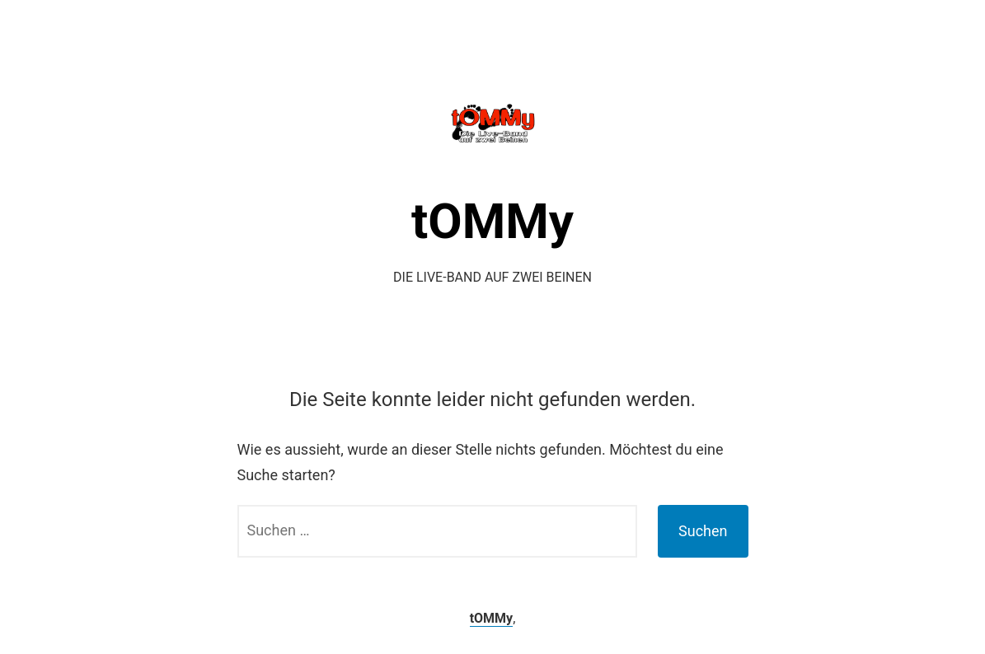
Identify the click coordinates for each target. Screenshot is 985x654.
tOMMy (492, 221)
